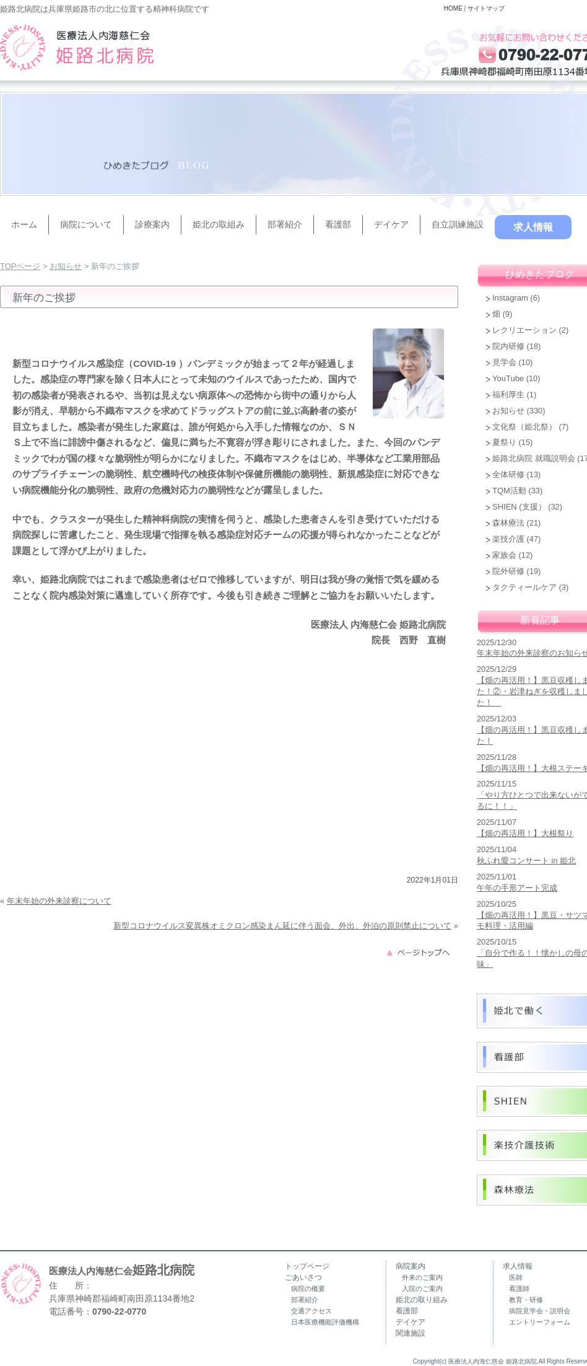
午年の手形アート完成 (517, 887)
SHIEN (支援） (519, 506)
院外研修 (508, 571)
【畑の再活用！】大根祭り (525, 833)
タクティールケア (524, 587)
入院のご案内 (422, 1288)
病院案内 (410, 1266)
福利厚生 (508, 394)
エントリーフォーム (539, 1322)
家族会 (504, 555)
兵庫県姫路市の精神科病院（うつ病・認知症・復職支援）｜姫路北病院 (77, 47)
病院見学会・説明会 (539, 1311)
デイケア (391, 224)
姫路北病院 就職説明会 (533, 458)
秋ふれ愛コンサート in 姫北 (526, 860)
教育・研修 (526, 1299)
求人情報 (533, 227)
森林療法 (508, 522)
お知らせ (66, 266)
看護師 (519, 1288)
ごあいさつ (303, 1277)
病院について (86, 224)
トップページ (307, 1266)
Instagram (510, 297)
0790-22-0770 (119, 1311)
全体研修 (508, 474)
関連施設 (410, 1333)
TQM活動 (509, 490)
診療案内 (152, 224)
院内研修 (508, 346)
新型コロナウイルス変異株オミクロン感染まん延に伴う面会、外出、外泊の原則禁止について (282, 925)
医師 (516, 1277)
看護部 (338, 224)
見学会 (504, 362)
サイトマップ (486, 8)
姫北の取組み (219, 224)
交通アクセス (311, 1311)
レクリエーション (524, 330)
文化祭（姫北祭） (524, 426)
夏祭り (504, 442)
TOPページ (20, 266)
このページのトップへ (421, 952)
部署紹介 (284, 224)
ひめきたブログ (540, 274)
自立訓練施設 (458, 224)
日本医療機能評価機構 (325, 1322)
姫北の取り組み (422, 1299)
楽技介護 (508, 539)
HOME (453, 8)
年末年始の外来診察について (59, 901)
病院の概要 (308, 1288)
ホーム (24, 224)
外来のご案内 (422, 1277)
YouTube (508, 378)
